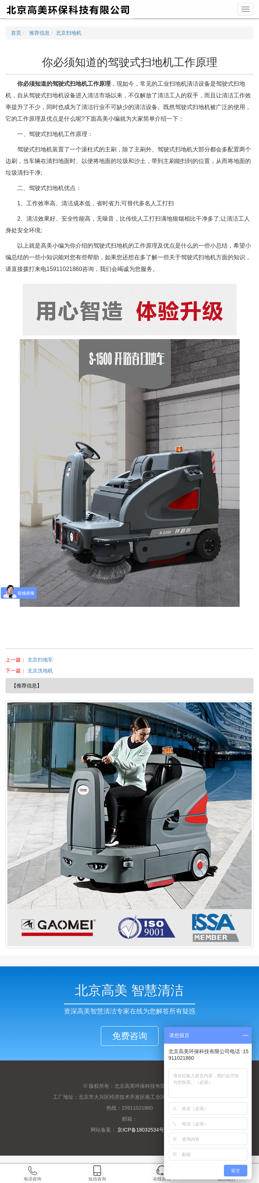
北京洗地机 (40, 671)
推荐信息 (39, 33)
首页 (16, 33)
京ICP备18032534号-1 (142, 1130)
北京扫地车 (40, 660)
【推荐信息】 (26, 686)
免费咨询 (129, 1036)
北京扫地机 (68, 33)
